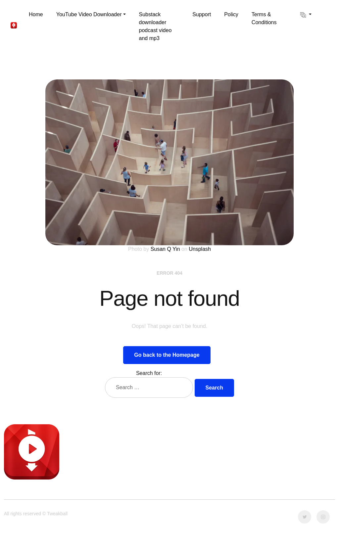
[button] (91, 14)
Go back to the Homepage (166, 355)
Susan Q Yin (165, 249)
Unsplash (200, 249)
